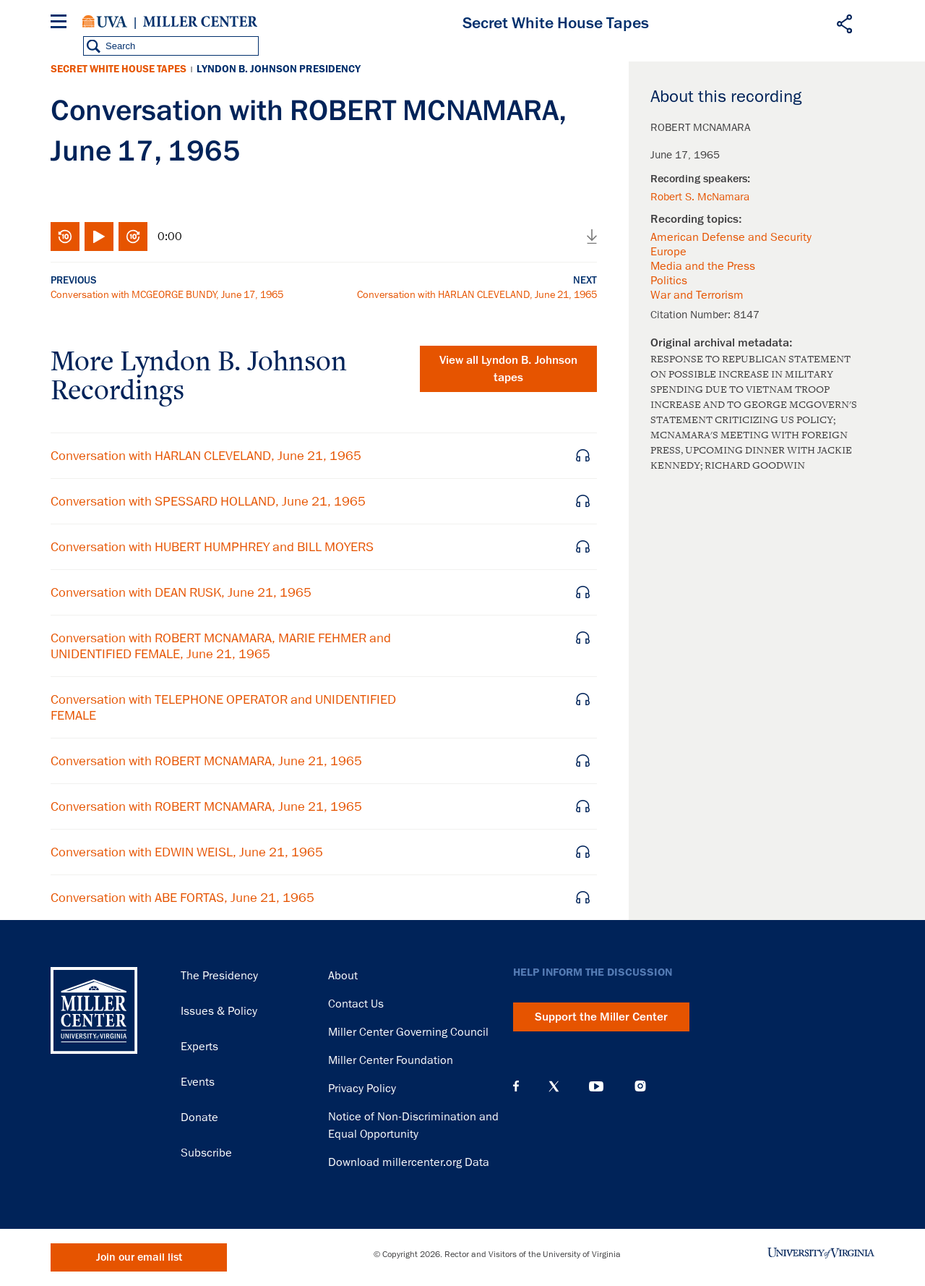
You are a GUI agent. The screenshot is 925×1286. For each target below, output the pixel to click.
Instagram (640, 1086)
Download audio (592, 236)
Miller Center (200, 21)
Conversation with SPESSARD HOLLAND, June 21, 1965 (208, 501)
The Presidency (219, 975)
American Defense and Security (731, 237)
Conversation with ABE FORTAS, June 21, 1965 (182, 898)
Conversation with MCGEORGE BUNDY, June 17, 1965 (167, 294)
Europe (668, 251)
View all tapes (508, 369)
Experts (199, 1046)
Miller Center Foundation (390, 1060)
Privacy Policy (362, 1088)
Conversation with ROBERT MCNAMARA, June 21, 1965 (206, 761)
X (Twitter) (554, 1086)
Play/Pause (99, 236)
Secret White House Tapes (118, 69)
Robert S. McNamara (699, 196)
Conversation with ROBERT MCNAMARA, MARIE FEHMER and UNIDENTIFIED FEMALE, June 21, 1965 (221, 646)
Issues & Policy (219, 1011)
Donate (199, 1117)
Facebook (516, 1086)
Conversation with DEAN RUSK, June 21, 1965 (181, 592)
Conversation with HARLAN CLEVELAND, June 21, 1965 (477, 294)
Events (198, 1082)
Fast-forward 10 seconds (133, 236)
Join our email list (139, 1257)
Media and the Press (702, 266)
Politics (668, 280)
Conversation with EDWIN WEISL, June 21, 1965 (187, 852)
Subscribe (206, 1153)
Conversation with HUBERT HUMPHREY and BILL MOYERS (212, 547)
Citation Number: (691, 314)
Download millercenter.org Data (408, 1162)
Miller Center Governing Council (408, 1032)
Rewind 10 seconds (65, 236)
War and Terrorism (697, 295)
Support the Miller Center (601, 1017)
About (343, 975)
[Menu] (61, 23)
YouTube (596, 1086)
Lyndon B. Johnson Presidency (279, 69)
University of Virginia (104, 21)
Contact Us (356, 1004)
